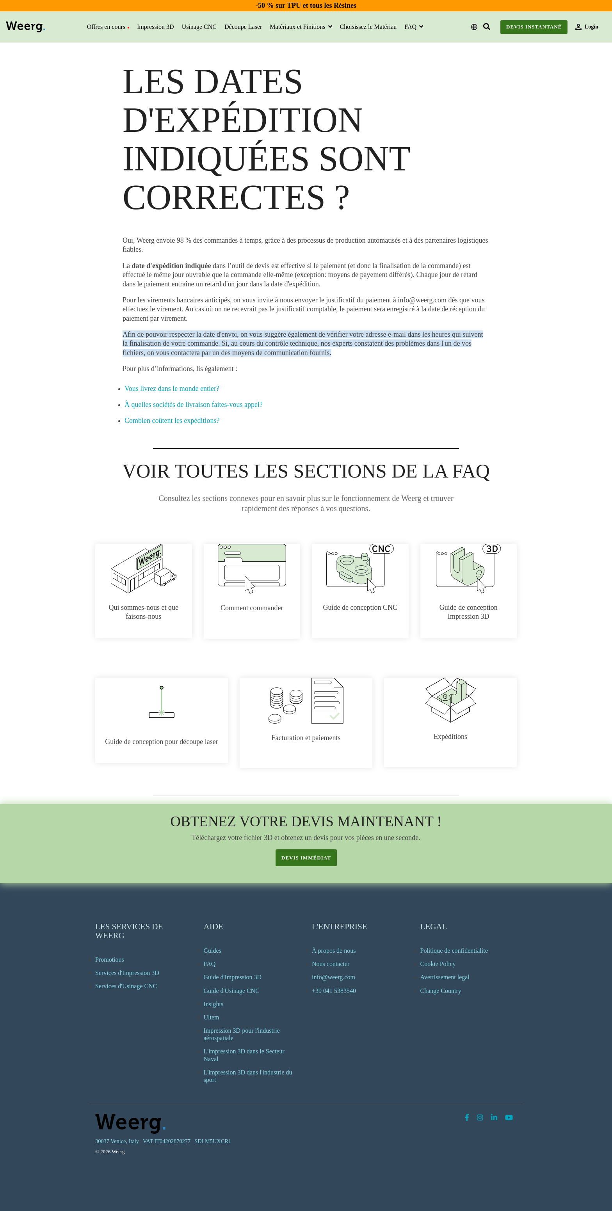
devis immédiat (306, 858)
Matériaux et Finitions (298, 26)
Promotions (109, 959)
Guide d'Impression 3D (233, 977)
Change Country (440, 990)
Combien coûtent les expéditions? (172, 420)
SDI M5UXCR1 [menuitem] (212, 1141)
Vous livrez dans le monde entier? (172, 388)
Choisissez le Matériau (368, 26)
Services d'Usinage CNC (126, 986)
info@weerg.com (333, 977)
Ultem (211, 1017)
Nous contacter (330, 964)
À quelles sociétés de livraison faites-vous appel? (194, 404)
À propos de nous (334, 950)
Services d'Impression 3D (127, 973)
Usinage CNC (199, 26)
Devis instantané (534, 27)
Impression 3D (155, 26)
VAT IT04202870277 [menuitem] (166, 1141)
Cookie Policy (438, 964)
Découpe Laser (243, 26)
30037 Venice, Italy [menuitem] (117, 1141)
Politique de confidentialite (454, 950)
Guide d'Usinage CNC (232, 990)
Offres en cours (108, 26)
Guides (212, 950)
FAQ (411, 26)
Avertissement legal (445, 977)
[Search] (487, 27)
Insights (214, 1004)
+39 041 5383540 (334, 990)
